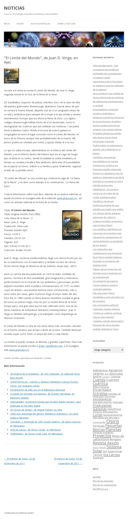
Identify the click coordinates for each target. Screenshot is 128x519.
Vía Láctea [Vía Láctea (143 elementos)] (111, 454)
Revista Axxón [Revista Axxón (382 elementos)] (106, 442)
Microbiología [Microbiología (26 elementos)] (100, 417)
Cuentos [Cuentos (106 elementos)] (112, 380)
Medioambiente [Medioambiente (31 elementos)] (112, 415)
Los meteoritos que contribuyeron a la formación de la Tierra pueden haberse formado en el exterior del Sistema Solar (107, 257)
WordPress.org (100, 488)
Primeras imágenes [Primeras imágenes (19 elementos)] (103, 432)
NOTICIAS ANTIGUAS (40, 23)
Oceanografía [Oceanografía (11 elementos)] (99, 422)
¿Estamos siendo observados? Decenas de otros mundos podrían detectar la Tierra (108, 325)
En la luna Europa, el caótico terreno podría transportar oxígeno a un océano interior (107, 125)
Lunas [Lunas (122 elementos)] (97, 414)
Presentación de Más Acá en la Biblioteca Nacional (37, 389)
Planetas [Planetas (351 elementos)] (113, 429)
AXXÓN (20, 23)
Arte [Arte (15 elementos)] (106, 373)
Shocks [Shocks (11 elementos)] (102, 447)
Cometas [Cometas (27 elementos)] (115, 376)
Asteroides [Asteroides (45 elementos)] (116, 374)
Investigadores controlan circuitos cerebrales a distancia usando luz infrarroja (108, 113)
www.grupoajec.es (67, 198)
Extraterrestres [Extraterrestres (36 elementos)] (102, 402)
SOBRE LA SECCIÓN (66, 23)
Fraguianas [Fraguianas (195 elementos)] (102, 405)
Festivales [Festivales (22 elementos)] (117, 402)
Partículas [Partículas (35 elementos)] (99, 426)
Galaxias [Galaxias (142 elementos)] (100, 408)
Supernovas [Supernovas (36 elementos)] (115, 451)
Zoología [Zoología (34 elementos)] (98, 457)
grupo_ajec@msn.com (50, 345)
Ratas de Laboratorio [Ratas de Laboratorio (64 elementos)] (108, 437)
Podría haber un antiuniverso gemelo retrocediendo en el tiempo (108, 149)
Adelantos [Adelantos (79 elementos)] (100, 370)
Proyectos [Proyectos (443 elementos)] (102, 435)
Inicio (7, 23)
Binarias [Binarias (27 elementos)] (97, 376)
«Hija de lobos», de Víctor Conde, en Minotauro (35, 429)
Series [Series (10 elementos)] (95, 447)
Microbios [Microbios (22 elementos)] (114, 417)
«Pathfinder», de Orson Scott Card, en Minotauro (36, 433)
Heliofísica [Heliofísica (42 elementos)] (114, 409)
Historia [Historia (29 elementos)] (97, 411)
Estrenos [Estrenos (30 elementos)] (110, 396)
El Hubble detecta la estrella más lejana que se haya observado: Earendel (107, 137)
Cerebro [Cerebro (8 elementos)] (106, 377)
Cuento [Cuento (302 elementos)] (99, 379)
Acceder (97, 476)
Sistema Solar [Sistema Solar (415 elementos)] (107, 448)
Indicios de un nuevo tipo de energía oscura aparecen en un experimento (107, 273)
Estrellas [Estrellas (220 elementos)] (100, 393)
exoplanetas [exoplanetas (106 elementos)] (102, 399)
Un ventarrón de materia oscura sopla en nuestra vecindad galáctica (105, 285)
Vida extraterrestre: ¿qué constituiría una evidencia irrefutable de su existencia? (107, 69)
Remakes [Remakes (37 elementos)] (115, 439)
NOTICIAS (14, 8)
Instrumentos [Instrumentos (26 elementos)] (110, 411)
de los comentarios (105, 484)
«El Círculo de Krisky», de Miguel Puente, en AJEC (36, 409)
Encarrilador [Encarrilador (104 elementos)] (102, 390)
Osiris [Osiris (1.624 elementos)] (112, 421)
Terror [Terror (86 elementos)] (97, 455)
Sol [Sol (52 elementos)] (105, 451)
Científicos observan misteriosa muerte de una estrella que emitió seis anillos (108, 205)
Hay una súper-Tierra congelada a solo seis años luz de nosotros (108, 297)
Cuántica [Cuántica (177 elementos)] (100, 383)
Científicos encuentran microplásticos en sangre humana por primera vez (105, 161)
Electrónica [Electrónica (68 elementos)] (101, 387)
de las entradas (103, 480)
